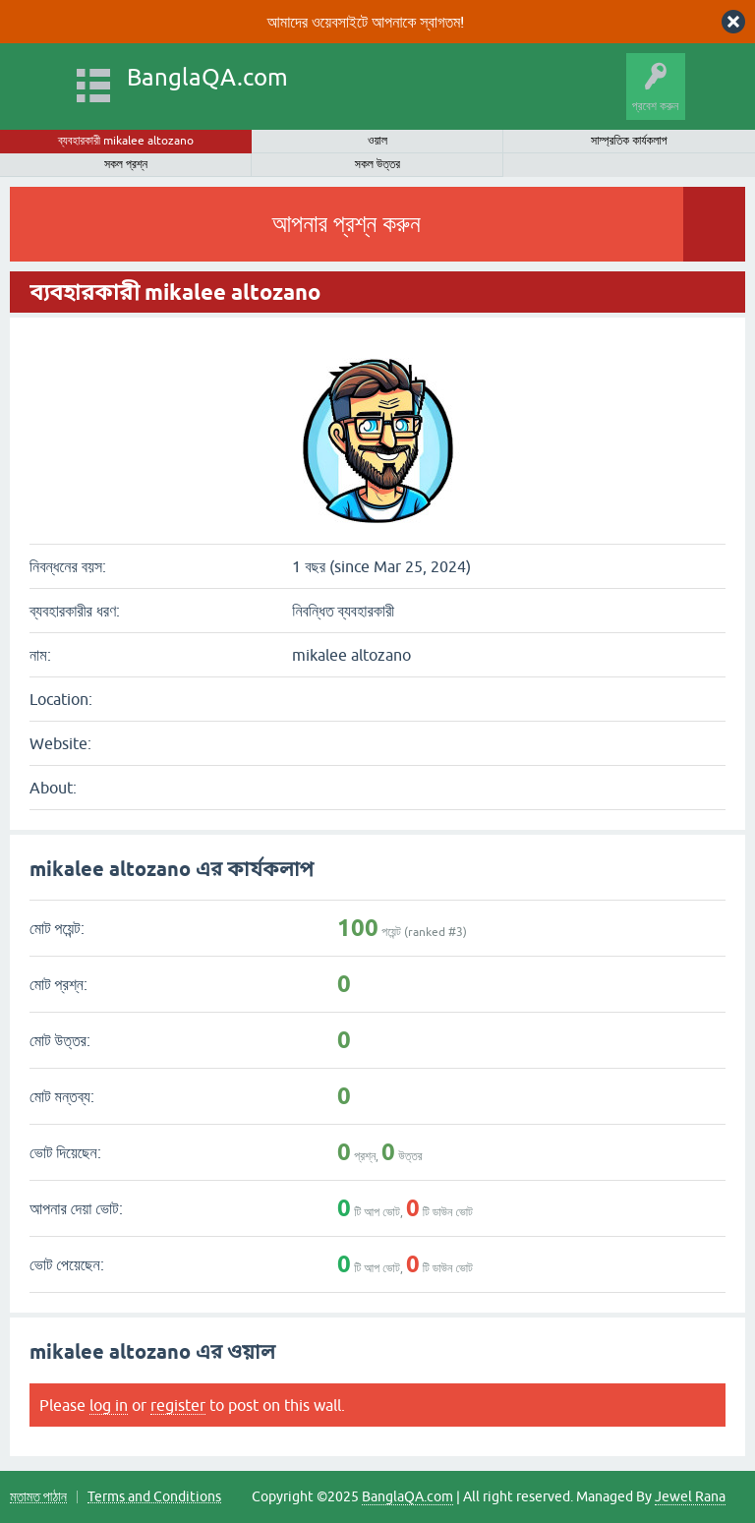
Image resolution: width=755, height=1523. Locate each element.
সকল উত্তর (377, 164)
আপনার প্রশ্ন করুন (345, 223)
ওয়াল (377, 140)
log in (108, 1405)
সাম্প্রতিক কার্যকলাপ (629, 140)
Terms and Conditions (154, 1497)
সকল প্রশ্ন (125, 164)
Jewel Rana (690, 1496)
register (177, 1405)
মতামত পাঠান (38, 1497)
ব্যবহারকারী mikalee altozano (126, 140)
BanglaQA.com (207, 77)
